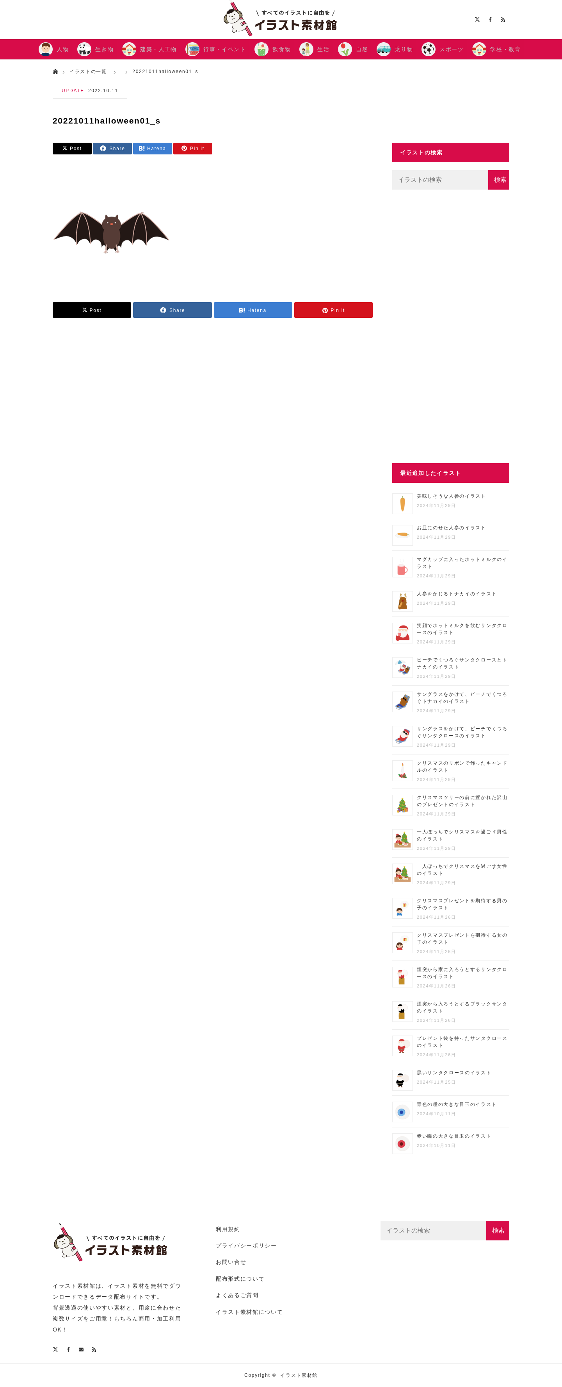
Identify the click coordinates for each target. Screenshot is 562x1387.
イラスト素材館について (249, 1312)
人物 (63, 49)
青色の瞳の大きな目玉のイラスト (457, 1104)
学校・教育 (505, 49)
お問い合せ (231, 1262)
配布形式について (240, 1279)
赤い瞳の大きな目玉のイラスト (454, 1136)
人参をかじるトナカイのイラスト (457, 594)
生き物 (104, 49)
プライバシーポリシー (246, 1245)
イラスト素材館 (299, 1375)
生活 (323, 49)
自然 (362, 49)
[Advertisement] (450, 326)
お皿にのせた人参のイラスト (451, 527)
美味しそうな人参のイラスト (451, 496)
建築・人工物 (158, 49)
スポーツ (451, 49)
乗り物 (404, 49)
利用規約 (228, 1229)
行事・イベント (224, 49)
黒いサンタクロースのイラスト (454, 1072)
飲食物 (281, 49)
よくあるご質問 (237, 1295)
